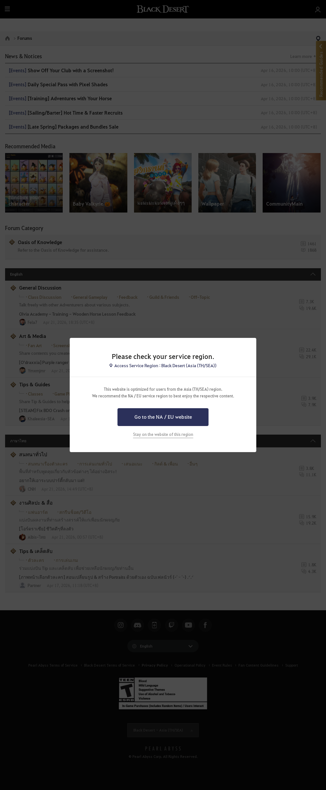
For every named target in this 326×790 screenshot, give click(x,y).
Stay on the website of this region (163, 434)
